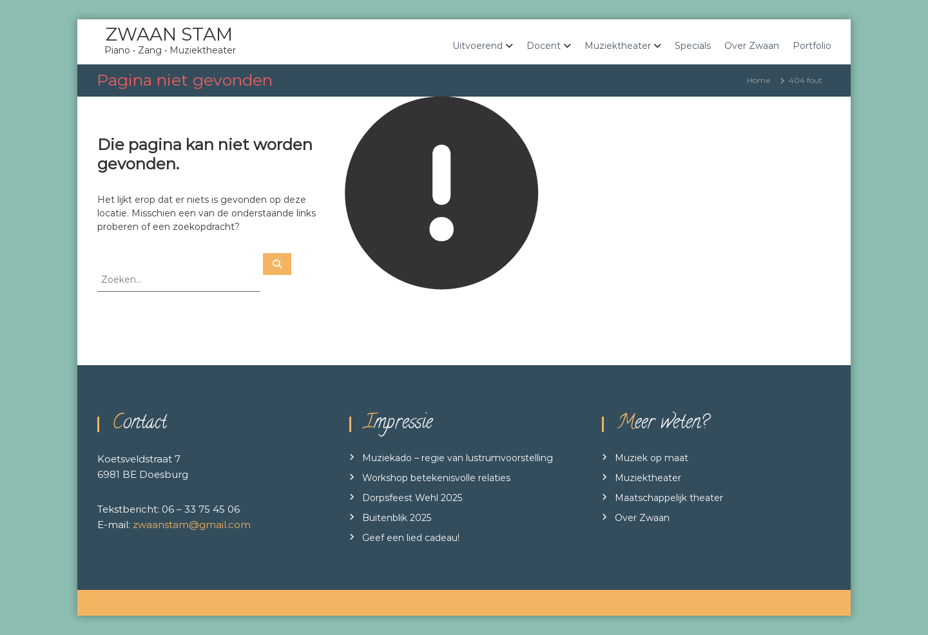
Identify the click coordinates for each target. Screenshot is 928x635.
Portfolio (812, 46)
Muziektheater (618, 46)
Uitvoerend (477, 46)
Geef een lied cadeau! (410, 538)
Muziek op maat (651, 458)
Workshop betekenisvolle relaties (436, 478)
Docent (544, 46)
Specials (693, 46)
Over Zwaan (751, 46)
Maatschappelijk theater (669, 498)
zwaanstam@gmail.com (192, 524)
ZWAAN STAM (169, 34)
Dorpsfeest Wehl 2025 (412, 498)
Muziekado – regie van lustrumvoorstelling (457, 458)
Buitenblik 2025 (396, 518)
